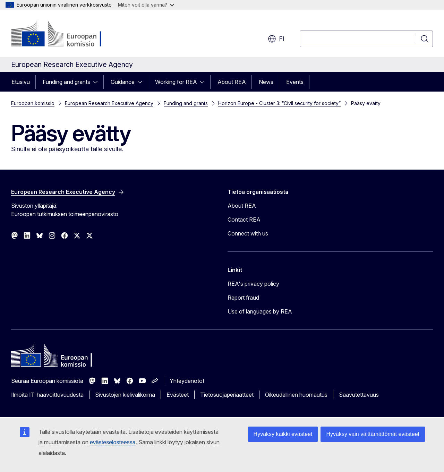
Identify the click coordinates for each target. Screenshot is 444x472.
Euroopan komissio (32, 103)
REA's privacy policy (253, 283)
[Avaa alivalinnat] (97, 82)
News (266, 81)
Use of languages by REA (260, 311)
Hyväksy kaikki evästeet (283, 434)
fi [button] (276, 39)
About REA (231, 81)
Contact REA (244, 219)
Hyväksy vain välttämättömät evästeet (372, 434)
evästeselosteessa (113, 442)
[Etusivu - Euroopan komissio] (67, 35)
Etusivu (20, 81)
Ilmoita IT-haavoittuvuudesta (47, 394)
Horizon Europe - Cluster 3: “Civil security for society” (279, 103)
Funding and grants (66, 81)
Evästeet (177, 394)
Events (295, 81)
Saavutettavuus (359, 394)
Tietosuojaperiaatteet (227, 394)
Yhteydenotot (187, 380)
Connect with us (248, 233)
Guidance (123, 81)
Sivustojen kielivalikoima (125, 394)
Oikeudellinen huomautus (296, 394)
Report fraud (243, 297)
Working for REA (176, 81)
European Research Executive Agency (109, 103)
